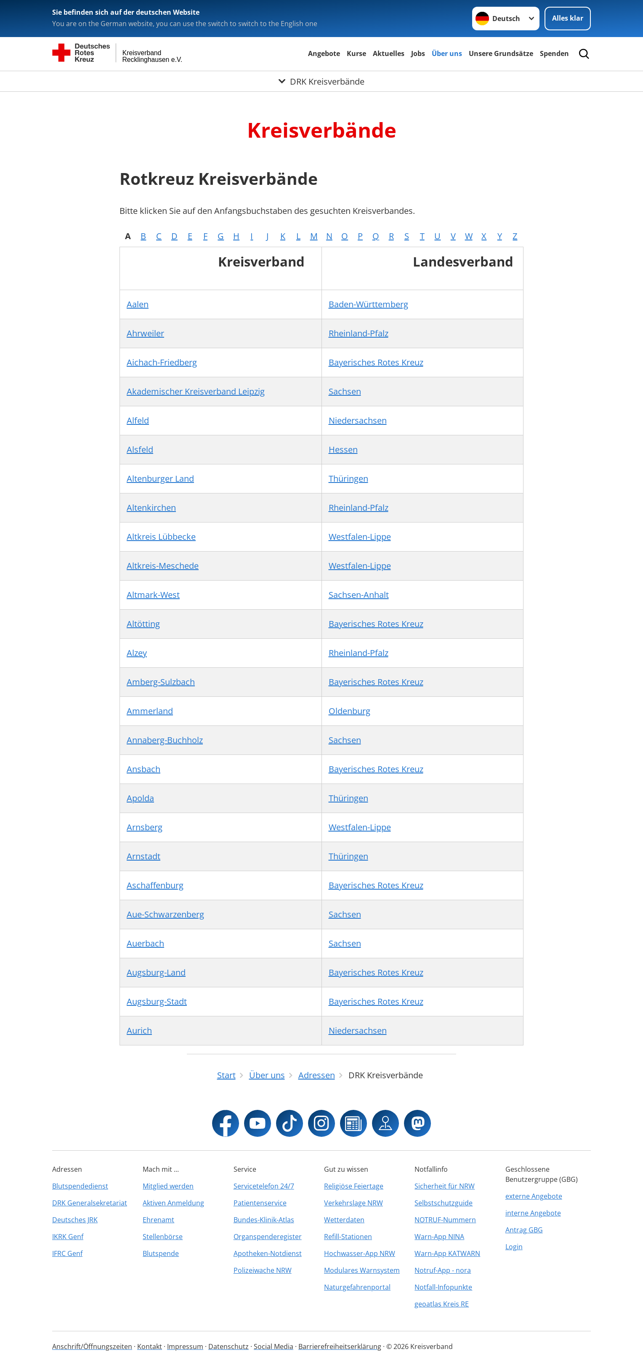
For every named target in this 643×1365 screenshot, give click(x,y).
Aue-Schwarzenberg (165, 914)
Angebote (324, 53)
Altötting (143, 623)
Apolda (140, 798)
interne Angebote (533, 1213)
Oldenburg (349, 711)
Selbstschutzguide (443, 1203)
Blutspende (161, 1253)
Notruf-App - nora (442, 1270)
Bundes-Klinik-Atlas (264, 1219)
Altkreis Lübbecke (161, 536)
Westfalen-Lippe (360, 536)
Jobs (418, 53)
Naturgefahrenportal (357, 1287)
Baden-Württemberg (368, 304)
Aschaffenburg (155, 885)
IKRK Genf (67, 1236)
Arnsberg (144, 827)
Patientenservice (260, 1203)
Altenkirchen (151, 507)
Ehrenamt (158, 1219)
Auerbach (145, 943)
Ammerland (150, 711)
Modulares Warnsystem (362, 1270)
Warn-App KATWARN (447, 1253)
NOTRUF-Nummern (445, 1219)
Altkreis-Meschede (163, 565)
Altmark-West (153, 594)
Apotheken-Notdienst (268, 1253)
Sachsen (345, 391)
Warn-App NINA (439, 1236)
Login (514, 1246)
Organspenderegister (268, 1236)
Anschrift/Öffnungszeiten (92, 1346)
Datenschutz (228, 1346)
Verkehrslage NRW (353, 1203)
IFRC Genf (67, 1253)
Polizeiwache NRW (263, 1270)
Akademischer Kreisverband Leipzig (196, 391)
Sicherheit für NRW (444, 1186)
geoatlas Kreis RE (441, 1304)
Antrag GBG (524, 1229)
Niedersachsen (358, 420)
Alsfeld (140, 449)
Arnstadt (143, 856)
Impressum (185, 1346)
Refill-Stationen (348, 1236)
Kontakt (149, 1346)
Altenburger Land (160, 478)
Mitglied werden (168, 1186)
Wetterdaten (344, 1219)
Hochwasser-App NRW (359, 1253)
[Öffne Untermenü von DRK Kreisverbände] (321, 81)
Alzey (137, 653)
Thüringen (348, 478)
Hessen (343, 449)
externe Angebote (533, 1196)
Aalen (138, 304)
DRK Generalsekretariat (89, 1203)
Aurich (139, 1030)
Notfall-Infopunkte (443, 1287)
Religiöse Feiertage (353, 1186)
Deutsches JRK (75, 1219)
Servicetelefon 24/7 (264, 1186)
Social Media (273, 1346)
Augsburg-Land (156, 972)
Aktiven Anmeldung (173, 1203)
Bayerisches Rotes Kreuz (376, 362)
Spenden (554, 53)
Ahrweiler (145, 333)
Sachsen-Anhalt (359, 594)
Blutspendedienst (80, 1186)
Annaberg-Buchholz (165, 740)
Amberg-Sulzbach (161, 682)
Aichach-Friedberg (162, 362)
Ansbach (143, 769)
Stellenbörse (163, 1236)
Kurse (356, 53)
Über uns (447, 53)
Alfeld (138, 420)
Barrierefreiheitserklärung (339, 1346)
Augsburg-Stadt (157, 1001)
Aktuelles (388, 53)
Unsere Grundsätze (501, 53)
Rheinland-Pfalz (358, 333)
